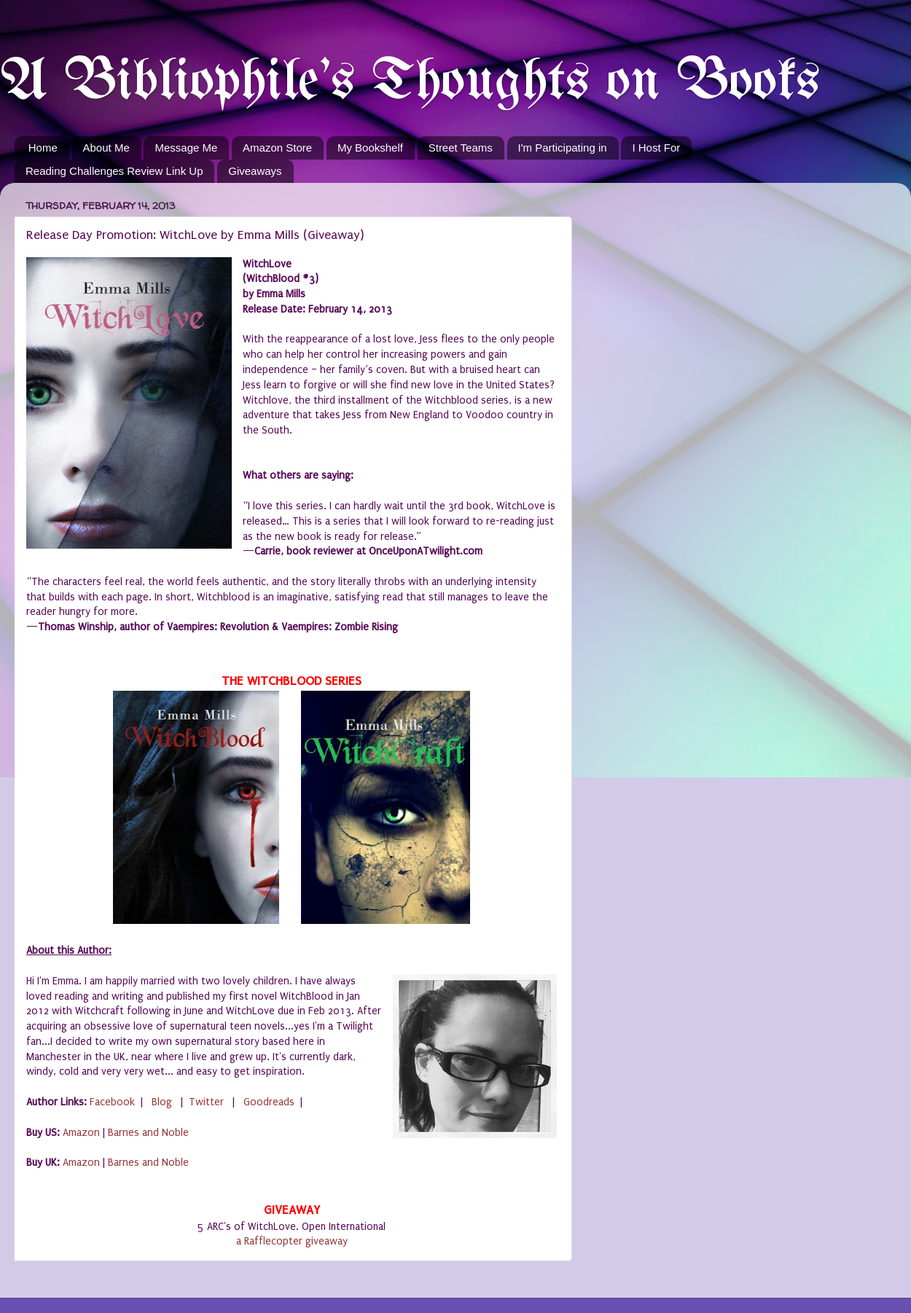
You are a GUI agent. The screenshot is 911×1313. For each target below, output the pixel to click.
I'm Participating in (562, 147)
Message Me (186, 147)
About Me (106, 147)
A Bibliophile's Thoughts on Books (410, 82)
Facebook (112, 1102)
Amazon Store (277, 147)
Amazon (81, 1132)
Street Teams (461, 147)
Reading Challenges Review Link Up (114, 171)
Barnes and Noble (148, 1132)
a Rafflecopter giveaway (292, 1241)
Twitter (206, 1102)
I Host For (656, 147)
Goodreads (268, 1102)
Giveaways (254, 171)
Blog (162, 1102)
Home (43, 147)
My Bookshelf (370, 147)
